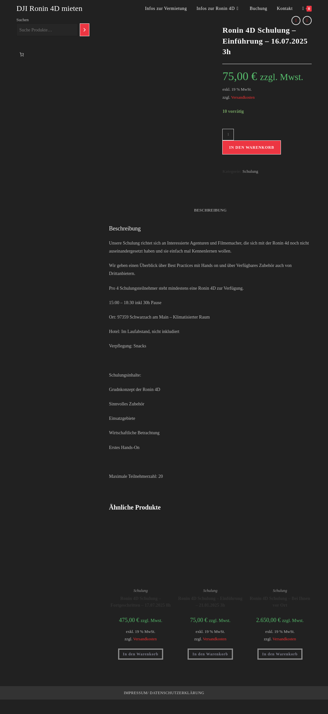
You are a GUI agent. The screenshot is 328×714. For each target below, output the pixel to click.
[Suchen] (85, 29)
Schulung (250, 171)
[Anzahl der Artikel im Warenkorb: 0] (21, 54)
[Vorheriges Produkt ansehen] (295, 20)
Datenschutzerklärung (176, 693)
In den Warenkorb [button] (141, 654)
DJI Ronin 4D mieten (49, 8)
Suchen (22, 19)
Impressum (135, 693)
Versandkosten (243, 97)
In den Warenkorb (251, 147)
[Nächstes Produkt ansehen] (307, 20)
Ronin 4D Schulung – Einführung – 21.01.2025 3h (210, 602)
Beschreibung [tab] (210, 210)
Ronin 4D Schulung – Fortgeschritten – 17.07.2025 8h (141, 602)
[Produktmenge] (228, 134)
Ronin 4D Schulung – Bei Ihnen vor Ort (280, 602)
